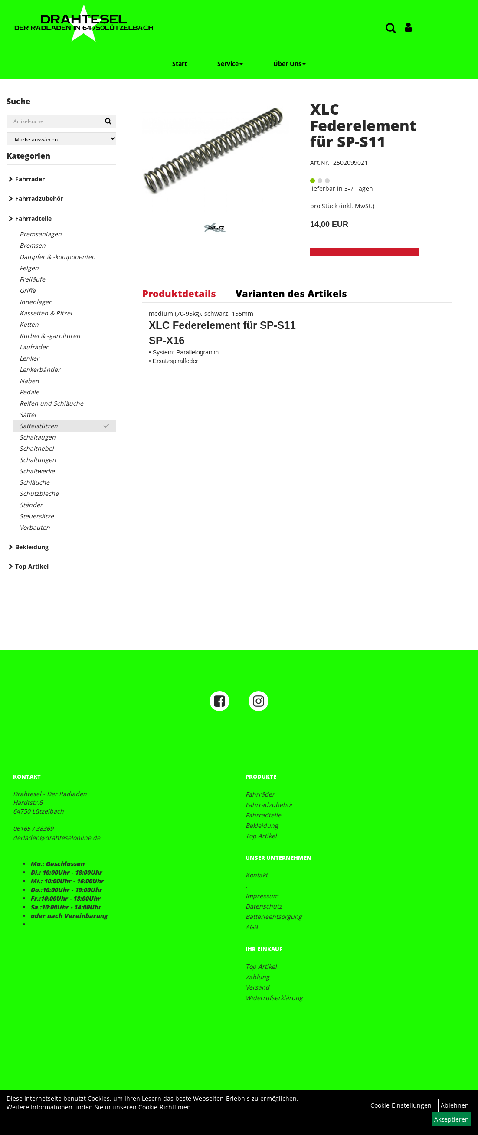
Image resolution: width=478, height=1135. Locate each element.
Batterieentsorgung (274, 916)
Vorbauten (35, 527)
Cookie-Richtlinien (164, 1107)
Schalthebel (37, 448)
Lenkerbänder (40, 369)
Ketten (29, 324)
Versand (257, 987)
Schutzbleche (39, 493)
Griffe (28, 290)
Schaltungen (38, 460)
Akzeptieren (451, 1119)
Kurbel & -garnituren (50, 335)
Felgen (29, 268)
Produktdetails (179, 293)
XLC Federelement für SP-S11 (363, 125)
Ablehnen (455, 1105)
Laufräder (34, 347)
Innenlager (35, 302)
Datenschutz (264, 906)
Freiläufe (32, 279)
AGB (252, 927)
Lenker (29, 358)
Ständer (31, 505)
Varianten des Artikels (291, 293)
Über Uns (289, 63)
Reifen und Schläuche (51, 403)
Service (230, 63)
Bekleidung (32, 547)
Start (179, 63)
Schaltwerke (37, 471)
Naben (29, 381)
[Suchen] (108, 121)
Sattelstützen (39, 426)
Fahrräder (30, 179)
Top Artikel (32, 566)
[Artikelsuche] (391, 29)
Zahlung (257, 977)
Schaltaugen (38, 437)
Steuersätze (37, 516)
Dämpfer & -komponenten (57, 257)
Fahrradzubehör (39, 198)
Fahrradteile (33, 218)
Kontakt (257, 875)
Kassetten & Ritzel (46, 313)
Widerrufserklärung (274, 998)
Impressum (262, 896)
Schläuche (34, 482)
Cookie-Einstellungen (401, 1105)
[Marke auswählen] (61, 138)
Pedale (29, 392)
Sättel (28, 414)
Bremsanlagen (41, 234)
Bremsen (33, 245)
